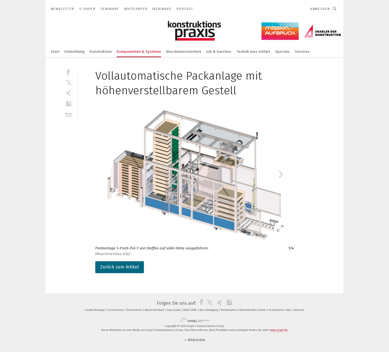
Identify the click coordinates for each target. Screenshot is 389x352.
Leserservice (116, 310)
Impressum (174, 310)
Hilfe (194, 310)
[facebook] (68, 72)
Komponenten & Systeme (139, 51)
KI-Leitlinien (277, 310)
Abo (289, 310)
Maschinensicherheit (183, 51)
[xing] (68, 93)
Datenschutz (135, 310)
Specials (282, 51)
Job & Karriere (218, 51)
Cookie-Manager (95, 310)
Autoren (299, 310)
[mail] (68, 114)
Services (302, 51)
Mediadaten (229, 310)
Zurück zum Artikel (119, 267)
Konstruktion (101, 51)
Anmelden (320, 9)
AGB (186, 310)
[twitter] (68, 82)
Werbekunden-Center (253, 310)
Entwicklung (75, 51)
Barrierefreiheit (155, 310)
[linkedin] (68, 104)
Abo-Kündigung (209, 310)
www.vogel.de (279, 330)
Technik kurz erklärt (253, 51)
